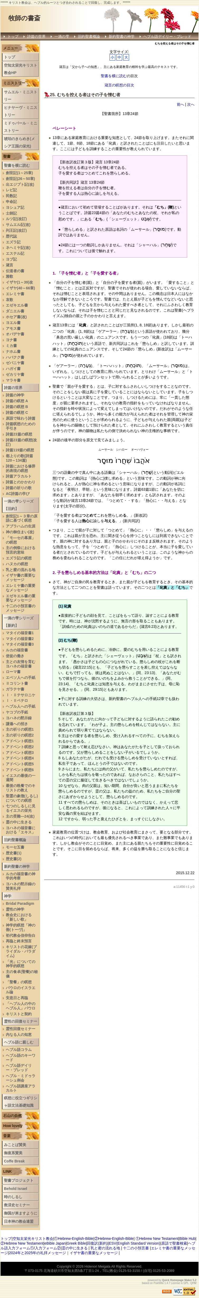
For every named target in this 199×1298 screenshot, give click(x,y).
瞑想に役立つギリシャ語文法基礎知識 (20, 1101)
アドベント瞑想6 (20, 770)
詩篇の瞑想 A (17, 401)
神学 (7, 896)
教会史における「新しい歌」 (19, 917)
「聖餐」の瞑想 (19, 982)
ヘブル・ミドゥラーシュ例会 (20, 1078)
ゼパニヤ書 (15, 363)
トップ (12, 36)
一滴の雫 (61, 36)
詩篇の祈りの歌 (19, 488)
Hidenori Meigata (97, 1266)
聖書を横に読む (114, 76)
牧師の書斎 (24, 18)
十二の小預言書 (136, 1248)
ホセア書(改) (16, 317)
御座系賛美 (13, 1153)
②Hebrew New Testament (22, 1243)
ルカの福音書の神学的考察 (20, 876)
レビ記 (11, 190)
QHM (193, 1283)
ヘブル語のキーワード (20, 1057)
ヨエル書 (13, 323)
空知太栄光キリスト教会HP (20, 69)
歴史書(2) (13, 859)
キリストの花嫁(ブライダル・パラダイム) (21, 951)
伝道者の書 (15, 271)
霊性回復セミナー (20, 1029)
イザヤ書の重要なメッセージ (20, 577)
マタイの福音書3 (20, 644)
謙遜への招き (17, 724)
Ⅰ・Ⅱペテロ (17, 700)
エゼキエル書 (17, 305)
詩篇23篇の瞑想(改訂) (21, 442)
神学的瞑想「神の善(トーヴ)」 (20, 927)
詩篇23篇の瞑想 (19, 434)
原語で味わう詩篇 (20, 418)
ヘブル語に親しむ (19, 1042)
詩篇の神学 (15, 395)
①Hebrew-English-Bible (73, 1238)
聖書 (7, 156)
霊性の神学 (15, 909)
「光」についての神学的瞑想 (20, 963)
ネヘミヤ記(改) (18, 247)
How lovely (12, 1126)
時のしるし (13, 1197)
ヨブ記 (11, 259)
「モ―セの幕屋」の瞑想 (20, 540)
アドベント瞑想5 (20, 764)
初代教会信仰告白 (20, 935)
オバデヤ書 (15, 334)
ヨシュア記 (15, 207)
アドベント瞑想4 (20, 758)
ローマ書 (13, 672)
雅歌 (9, 276)
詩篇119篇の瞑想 (20, 450)
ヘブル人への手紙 (20, 706)
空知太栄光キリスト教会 (33, 1238)
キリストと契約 (19, 1014)
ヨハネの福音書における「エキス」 (20, 830)
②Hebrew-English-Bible (114, 1238)
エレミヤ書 (15, 294)
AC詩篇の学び (18, 494)
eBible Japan (55, 1243)
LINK (7, 1171)
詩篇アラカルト (19, 476)
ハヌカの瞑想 (17, 564)
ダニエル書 (15, 311)
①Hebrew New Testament (157, 1238)
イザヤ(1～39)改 (19, 282)
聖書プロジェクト (19, 1180)
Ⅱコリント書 (17, 683)
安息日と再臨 (17, 998)
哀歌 (9, 300)
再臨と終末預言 (19, 941)
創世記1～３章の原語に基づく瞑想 (21, 518)
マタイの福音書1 (20, 633)
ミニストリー (14, 83)
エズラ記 (13, 242)
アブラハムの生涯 (20, 526)
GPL (186, 1283)
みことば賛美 (15, 1145)
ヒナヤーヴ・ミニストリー (20, 111)
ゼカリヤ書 (15, 374)
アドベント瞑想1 (20, 741)
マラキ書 (13, 380)
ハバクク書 (15, 357)
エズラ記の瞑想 (19, 558)
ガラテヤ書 (15, 689)
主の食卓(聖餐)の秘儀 (22, 974)
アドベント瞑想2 (20, 747)
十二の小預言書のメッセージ (20, 608)
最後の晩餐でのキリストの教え (20, 788)
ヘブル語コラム (19, 1049)
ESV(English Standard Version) (134, 1243)
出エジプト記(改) (20, 184)
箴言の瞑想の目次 (119, 85)
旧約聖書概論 (89, 36)
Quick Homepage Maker (177, 1280)
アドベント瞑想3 (20, 752)
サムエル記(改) (18, 224)
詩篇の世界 (36, 36)
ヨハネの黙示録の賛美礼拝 (20, 886)
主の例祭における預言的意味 (20, 550)
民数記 (11, 196)
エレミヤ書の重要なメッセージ (20, 587)
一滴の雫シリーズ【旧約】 (19, 505)
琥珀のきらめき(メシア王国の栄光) (19, 142)
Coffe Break (14, 1161)
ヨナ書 (11, 340)
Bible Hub (187, 1238)
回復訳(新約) (97, 1243)
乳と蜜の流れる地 (20, 570)
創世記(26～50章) (20, 179)
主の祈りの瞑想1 (20, 729)
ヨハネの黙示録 (19, 718)
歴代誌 (11, 236)
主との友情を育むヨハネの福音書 (20, 664)
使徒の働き (15, 656)
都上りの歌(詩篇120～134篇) (19, 458)
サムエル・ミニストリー (20, 95)
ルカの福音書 (17, 650)
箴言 (9, 265)
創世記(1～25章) (19, 173)
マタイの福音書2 (20, 639)
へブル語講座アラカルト (20, 1088)
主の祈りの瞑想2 (20, 735)
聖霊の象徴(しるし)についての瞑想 (22, 798)
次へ (191, 104)
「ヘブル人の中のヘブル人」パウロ (20, 1006)
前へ (180, 104)
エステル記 (15, 253)
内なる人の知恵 (19, 1034)
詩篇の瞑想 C (17, 412)
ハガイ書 (13, 369)
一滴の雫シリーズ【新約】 (19, 622)
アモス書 (13, 328)
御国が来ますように (20, 1213)
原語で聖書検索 (174, 1243)
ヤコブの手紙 (17, 712)
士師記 (11, 213)
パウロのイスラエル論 (20, 990)
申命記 (11, 202)
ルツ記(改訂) (16, 219)
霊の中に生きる (19, 822)
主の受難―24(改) (20, 816)
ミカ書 (11, 346)
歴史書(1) (13, 853)
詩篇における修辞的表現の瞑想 (20, 468)
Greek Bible (76, 1243)
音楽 (7, 1136)
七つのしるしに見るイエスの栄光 (20, 808)
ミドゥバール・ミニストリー (20, 127)
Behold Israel (15, 1188)
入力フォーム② (48, 1248)
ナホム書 (13, 351)
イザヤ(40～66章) (20, 288)
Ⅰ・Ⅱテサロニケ (20, 695)
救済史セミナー (17, 1205)
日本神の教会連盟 (19, 1221)
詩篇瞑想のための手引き (20, 426)
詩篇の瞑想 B (17, 407)
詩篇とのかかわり (20, 482)
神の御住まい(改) (20, 532)
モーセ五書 (15, 847)
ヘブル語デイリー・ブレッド (167, 36)
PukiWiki (159, 1283)
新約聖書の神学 (122, 36)
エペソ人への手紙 (20, 677)
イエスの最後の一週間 (20, 777)
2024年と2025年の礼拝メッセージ (37, 1253)
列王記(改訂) (16, 230)
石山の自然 (12, 1116)
